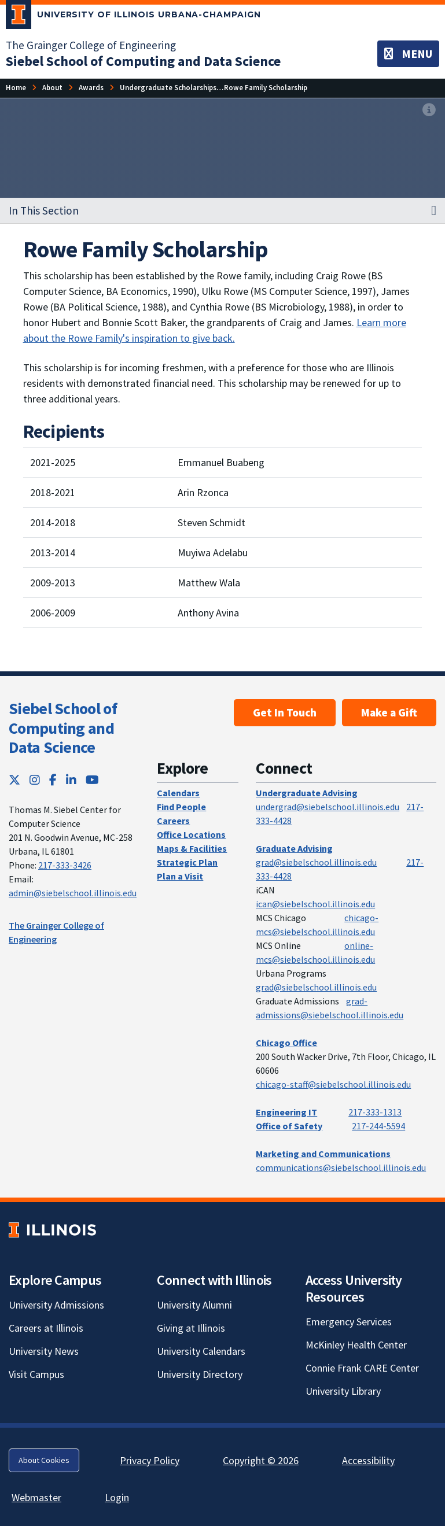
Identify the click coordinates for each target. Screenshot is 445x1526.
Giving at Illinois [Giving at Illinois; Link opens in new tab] (191, 1328)
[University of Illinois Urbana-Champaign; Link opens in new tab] (133, 17)
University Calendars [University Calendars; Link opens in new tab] (201, 1351)
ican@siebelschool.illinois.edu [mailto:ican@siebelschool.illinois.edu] (315, 904)
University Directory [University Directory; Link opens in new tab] (199, 1374)
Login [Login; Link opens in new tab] (117, 1497)
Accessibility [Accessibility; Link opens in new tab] (368, 1460)
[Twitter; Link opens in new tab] (14, 780)
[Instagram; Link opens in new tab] (35, 780)
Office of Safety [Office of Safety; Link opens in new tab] (289, 1126)
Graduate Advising (294, 848)
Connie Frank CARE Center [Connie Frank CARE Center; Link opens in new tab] (362, 1367)
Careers (173, 820)
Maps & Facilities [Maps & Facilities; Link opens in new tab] (192, 848)
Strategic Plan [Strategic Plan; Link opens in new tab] (187, 862)
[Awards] (91, 87)
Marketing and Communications (323, 1153)
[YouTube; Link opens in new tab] (92, 780)
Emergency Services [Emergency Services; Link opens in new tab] (349, 1321)
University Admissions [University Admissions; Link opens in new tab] (56, 1304)
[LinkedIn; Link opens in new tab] (71, 780)
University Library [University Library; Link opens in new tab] (343, 1391)
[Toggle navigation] (408, 53)
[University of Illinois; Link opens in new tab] (52, 1230)
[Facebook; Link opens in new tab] (53, 780)
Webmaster (36, 1497)
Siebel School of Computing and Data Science (63, 728)
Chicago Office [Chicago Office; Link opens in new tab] (286, 1042)
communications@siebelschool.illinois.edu (341, 1167)
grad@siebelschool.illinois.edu (316, 862)
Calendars (178, 793)
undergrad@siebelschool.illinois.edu (327, 806)
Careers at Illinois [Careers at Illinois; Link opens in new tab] (46, 1328)
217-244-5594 (378, 1126)
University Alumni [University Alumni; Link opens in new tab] (194, 1304)
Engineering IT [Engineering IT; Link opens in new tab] (286, 1112)
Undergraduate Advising (307, 793)
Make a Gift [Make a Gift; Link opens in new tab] (389, 712)
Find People (181, 806)
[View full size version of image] (429, 110)
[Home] (16, 87)
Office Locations (191, 834)
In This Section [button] (44, 210)
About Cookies (44, 1460)
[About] (52, 87)
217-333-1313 (375, 1112)
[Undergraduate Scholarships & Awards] (185, 87)
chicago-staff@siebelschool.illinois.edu (333, 1084)
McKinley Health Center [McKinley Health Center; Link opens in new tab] (356, 1344)
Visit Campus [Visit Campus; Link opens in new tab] (36, 1374)
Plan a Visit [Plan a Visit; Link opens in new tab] (180, 876)
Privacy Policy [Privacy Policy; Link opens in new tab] (149, 1460)
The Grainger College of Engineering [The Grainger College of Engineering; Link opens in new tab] (91, 45)
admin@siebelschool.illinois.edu (73, 893)
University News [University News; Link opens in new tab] (44, 1351)
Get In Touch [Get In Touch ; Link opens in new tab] (285, 712)
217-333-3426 (64, 865)
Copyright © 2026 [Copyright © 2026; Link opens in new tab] (261, 1460)
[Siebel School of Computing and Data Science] (143, 61)
